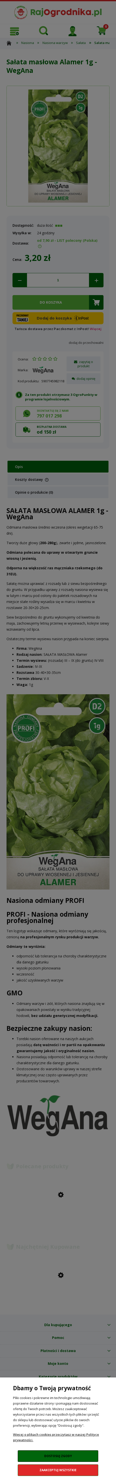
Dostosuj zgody (58, 1456)
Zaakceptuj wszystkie (58, 1470)
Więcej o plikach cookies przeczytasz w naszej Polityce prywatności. (56, 1437)
